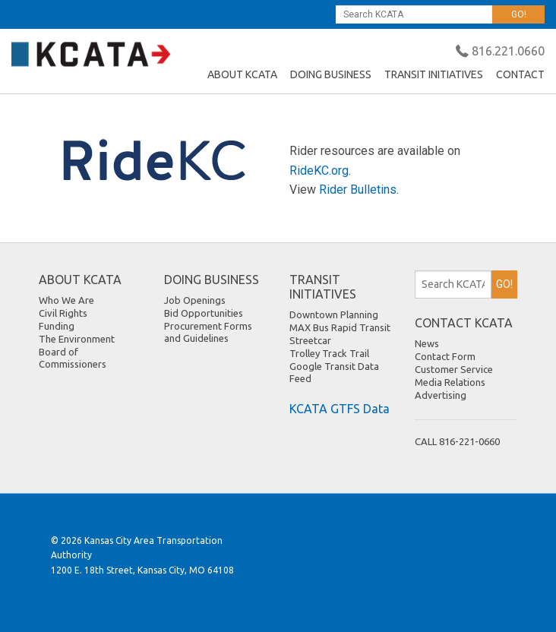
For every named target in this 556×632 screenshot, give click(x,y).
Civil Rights (63, 313)
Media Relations (450, 382)
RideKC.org (319, 170)
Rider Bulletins (357, 189)
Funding (56, 326)
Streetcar (310, 340)
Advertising (440, 395)
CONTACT (520, 74)
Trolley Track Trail (329, 353)
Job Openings (195, 300)
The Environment (77, 338)
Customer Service (454, 369)
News (427, 343)
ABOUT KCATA (242, 74)
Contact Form (445, 356)
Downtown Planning (333, 314)
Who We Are (66, 300)
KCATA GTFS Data (339, 409)
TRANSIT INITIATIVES (433, 74)
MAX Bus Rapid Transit (339, 327)
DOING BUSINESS (330, 74)
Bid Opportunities (203, 313)
